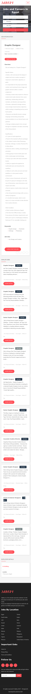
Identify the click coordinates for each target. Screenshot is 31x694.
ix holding (6, 566)
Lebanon (19, 625)
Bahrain (3, 631)
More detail (9, 283)
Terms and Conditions (6, 655)
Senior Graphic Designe (10, 317)
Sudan (18, 617)
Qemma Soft (19, 692)
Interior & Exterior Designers (12, 498)
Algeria (3, 637)
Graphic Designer (8, 265)
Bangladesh (20, 637)
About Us (3, 649)
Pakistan (19, 631)
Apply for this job (10, 59)
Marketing (5, 455)
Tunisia (18, 614)
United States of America (23, 639)
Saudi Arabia (4, 617)
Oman (2, 634)
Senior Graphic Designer (10, 410)
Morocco (3, 639)
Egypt (2, 614)
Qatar (2, 628)
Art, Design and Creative (8, 279)
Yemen (18, 623)
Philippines (19, 634)
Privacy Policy (4, 652)
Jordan (2, 625)
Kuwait (3, 623)
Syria (18, 620)
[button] (28, 2)
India (18, 628)
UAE (2, 620)
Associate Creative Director (11, 439)
